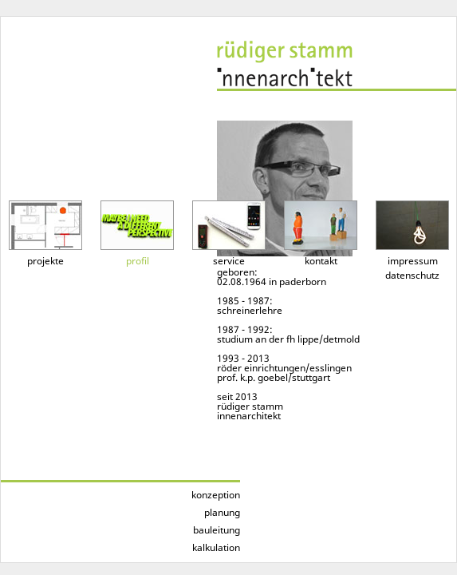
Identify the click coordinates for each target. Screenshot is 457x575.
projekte (45, 261)
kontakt (321, 261)
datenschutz (412, 275)
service (229, 261)
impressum (413, 261)
